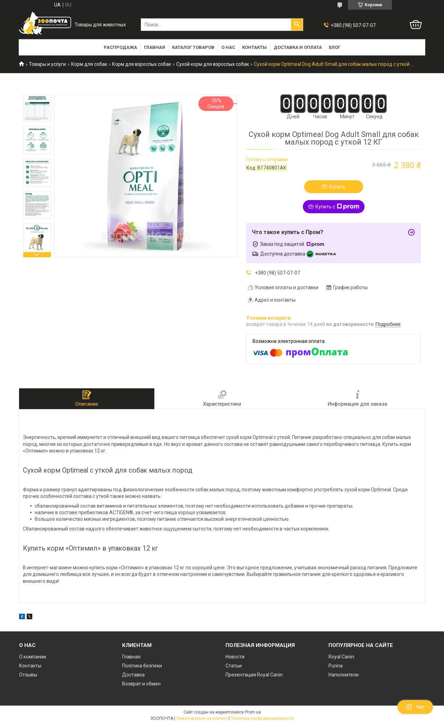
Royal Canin (341, 656)
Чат (415, 707)
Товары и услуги (47, 64)
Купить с (337, 207)
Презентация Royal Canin (254, 674)
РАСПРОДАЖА (120, 47)
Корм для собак (89, 64)
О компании (32, 656)
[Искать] (297, 25)
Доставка (133, 674)
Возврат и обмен (141, 684)
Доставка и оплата (298, 47)
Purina (335, 665)
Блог (334, 47)
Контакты (254, 47)
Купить (337, 187)
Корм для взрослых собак (141, 64)
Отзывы (28, 674)
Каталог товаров (193, 47)
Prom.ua (253, 712)
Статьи (233, 665)
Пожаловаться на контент (202, 718)
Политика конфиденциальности (262, 718)
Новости (235, 656)
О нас (228, 47)
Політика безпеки (142, 665)
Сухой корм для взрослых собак (212, 64)
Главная (154, 47)
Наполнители (343, 674)
